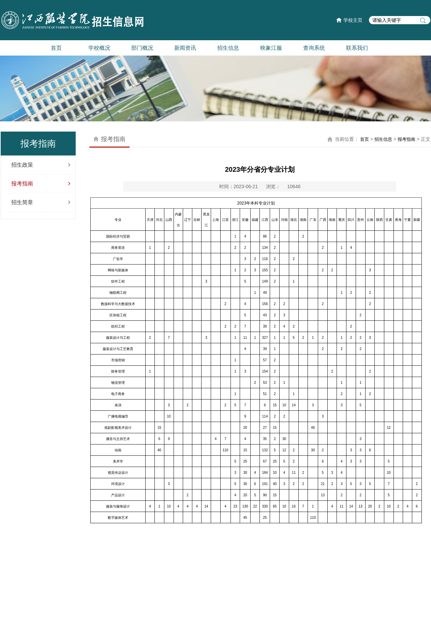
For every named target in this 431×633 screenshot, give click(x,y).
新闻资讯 (185, 48)
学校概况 (99, 48)
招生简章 (22, 202)
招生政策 (22, 165)
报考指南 (22, 183)
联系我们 (357, 48)
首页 (56, 48)
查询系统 (314, 48)
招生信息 (228, 48)
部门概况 (142, 48)
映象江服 (271, 48)
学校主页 (352, 20)
